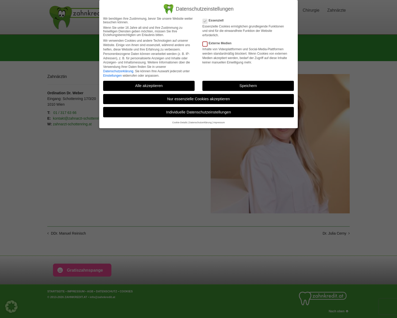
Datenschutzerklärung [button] (200, 122)
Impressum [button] (219, 122)
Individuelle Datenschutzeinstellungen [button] (198, 112)
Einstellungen (112, 75)
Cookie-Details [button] (179, 122)
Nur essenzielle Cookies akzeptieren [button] (198, 99)
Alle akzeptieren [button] (149, 85)
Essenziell (214, 20)
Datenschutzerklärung (118, 71)
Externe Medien (218, 43)
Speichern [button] (248, 85)
